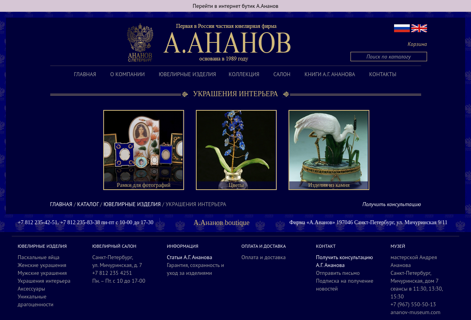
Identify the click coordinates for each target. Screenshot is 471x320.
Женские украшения (42, 265)
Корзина (417, 44)
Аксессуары (31, 288)
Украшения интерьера (44, 280)
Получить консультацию (391, 204)
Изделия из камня (328, 185)
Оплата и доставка (263, 257)
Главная (85, 74)
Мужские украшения (42, 272)
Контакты (382, 74)
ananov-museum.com (415, 312)
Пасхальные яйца (39, 257)
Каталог (88, 204)
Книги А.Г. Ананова (330, 74)
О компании (127, 74)
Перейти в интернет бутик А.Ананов (236, 5)
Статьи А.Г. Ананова (189, 257)
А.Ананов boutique (222, 223)
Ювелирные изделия (187, 74)
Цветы (236, 185)
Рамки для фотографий (144, 185)
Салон (282, 74)
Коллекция (243, 74)
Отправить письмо (338, 272)
